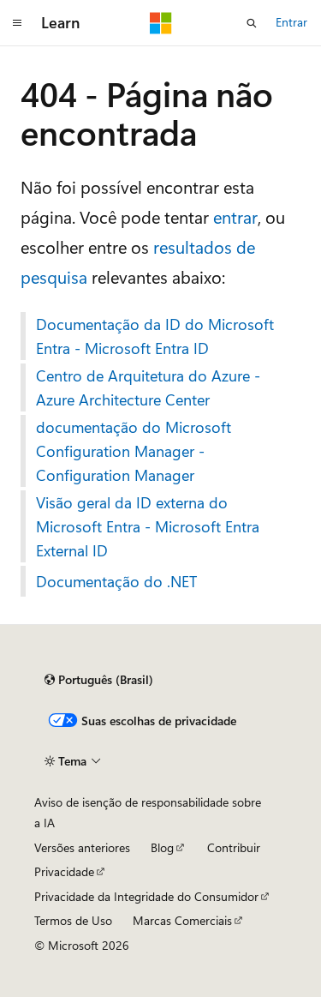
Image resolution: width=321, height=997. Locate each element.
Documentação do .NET (116, 581)
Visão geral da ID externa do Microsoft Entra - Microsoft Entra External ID (147, 526)
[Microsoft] (161, 23)
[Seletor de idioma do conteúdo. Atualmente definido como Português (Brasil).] (98, 680)
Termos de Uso (73, 920)
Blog (162, 847)
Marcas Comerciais (182, 920)
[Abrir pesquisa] (252, 23)
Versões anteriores (82, 847)
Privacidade (64, 871)
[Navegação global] (17, 23)
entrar (235, 216)
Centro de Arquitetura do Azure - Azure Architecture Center (148, 387)
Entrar (291, 22)
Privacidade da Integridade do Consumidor (146, 896)
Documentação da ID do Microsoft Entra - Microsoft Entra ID (155, 336)
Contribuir (233, 847)
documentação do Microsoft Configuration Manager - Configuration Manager (133, 451)
